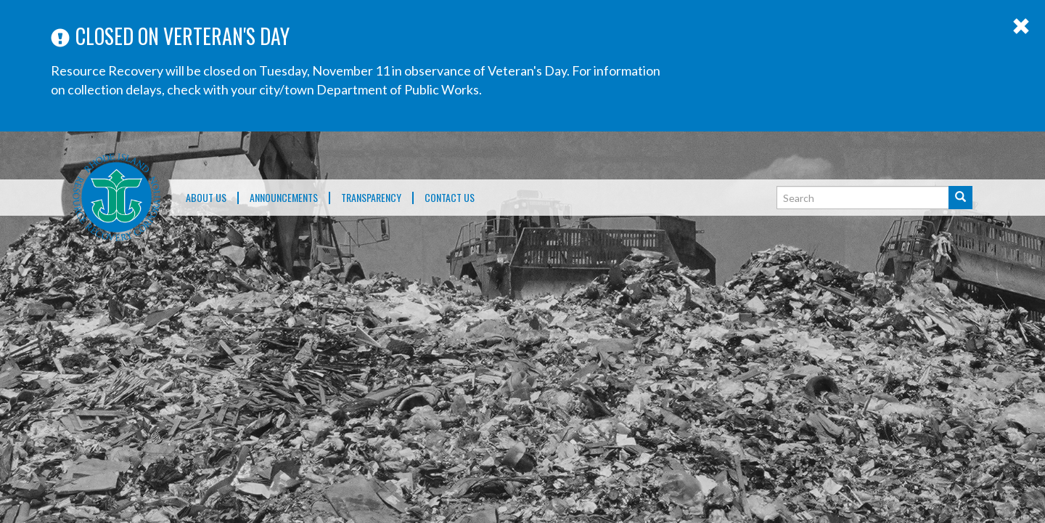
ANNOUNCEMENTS (284, 198)
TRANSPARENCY (371, 198)
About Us (206, 198)
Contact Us (450, 198)
